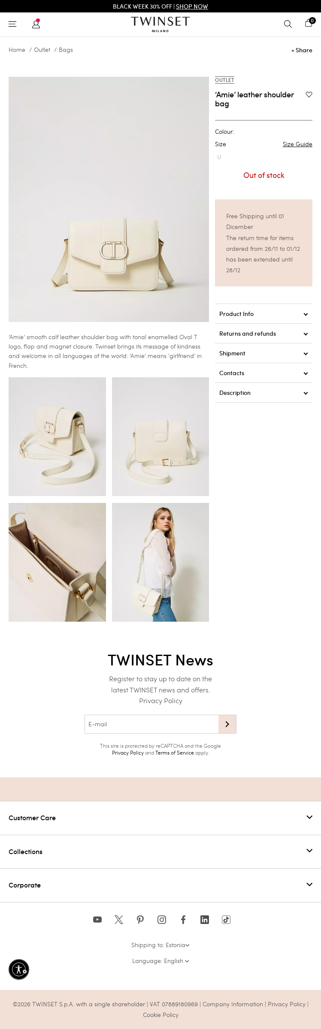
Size (263, 144)
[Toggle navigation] (15, 24)
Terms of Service (174, 752)
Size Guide (297, 144)
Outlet (42, 50)
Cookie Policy (161, 1015)
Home (17, 50)
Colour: (224, 132)
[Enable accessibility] (19, 969)
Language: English (160, 961)
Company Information (233, 1004)
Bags (66, 50)
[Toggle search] (290, 24)
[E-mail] (151, 724)
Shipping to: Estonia (160, 945)
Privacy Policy (160, 700)
